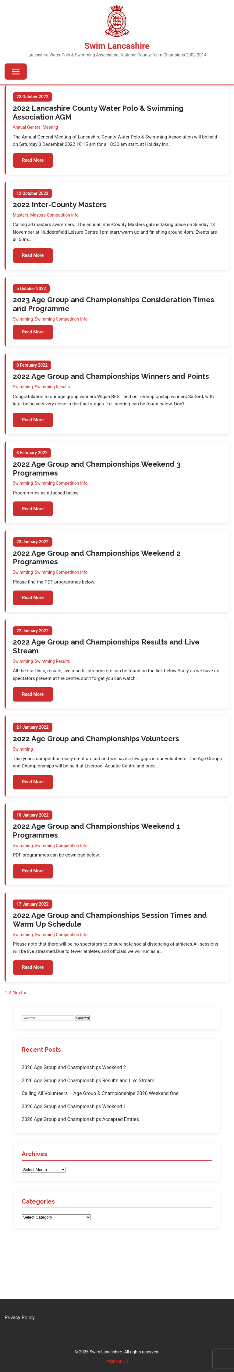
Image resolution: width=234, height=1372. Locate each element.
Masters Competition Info (54, 218)
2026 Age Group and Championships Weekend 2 (74, 1099)
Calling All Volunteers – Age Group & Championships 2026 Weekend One (100, 1125)
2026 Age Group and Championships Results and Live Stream (88, 1112)
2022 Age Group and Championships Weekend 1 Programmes (97, 856)
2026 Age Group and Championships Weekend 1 (74, 1138)
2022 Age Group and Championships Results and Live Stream (106, 665)
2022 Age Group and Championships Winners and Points (111, 386)
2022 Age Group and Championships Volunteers (96, 761)
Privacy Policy (20, 1317)
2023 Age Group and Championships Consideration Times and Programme (113, 311)
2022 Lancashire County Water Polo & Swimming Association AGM (98, 113)
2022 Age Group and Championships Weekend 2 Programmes (97, 574)
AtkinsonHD (117, 1361)
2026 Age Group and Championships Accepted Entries (80, 1151)
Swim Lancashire (117, 46)
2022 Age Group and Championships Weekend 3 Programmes (97, 481)
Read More (35, 162)
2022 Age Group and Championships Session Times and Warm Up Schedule (110, 948)
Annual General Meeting (35, 127)
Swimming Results (52, 396)
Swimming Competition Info (61, 326)
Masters (21, 218)
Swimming (23, 326)
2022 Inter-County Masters (60, 208)
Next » (19, 1024)
